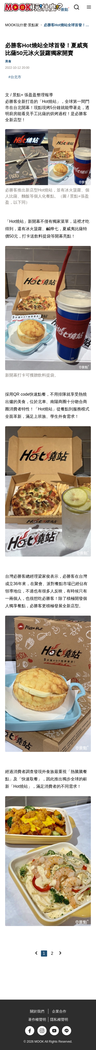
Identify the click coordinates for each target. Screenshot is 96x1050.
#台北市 (14, 77)
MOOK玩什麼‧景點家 (22, 25)
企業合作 (59, 1011)
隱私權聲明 (59, 1019)
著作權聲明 (37, 1019)
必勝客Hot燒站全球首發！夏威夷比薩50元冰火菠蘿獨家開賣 (67, 25)
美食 (8, 61)
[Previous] (36, 953)
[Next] (60, 953)
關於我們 (37, 1011)
